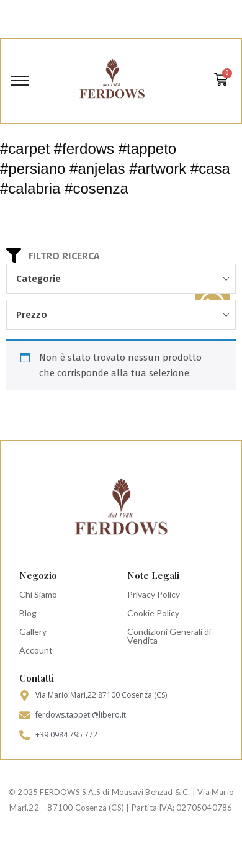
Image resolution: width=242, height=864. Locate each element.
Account (36, 650)
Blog (28, 613)
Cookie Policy (153, 613)
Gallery (33, 631)
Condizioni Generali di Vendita (169, 636)
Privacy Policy (153, 594)
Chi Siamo (38, 594)
